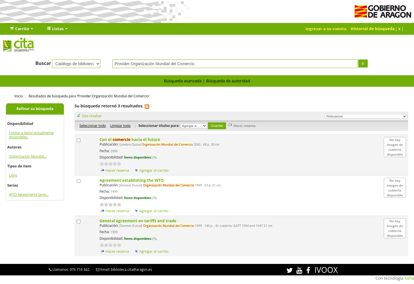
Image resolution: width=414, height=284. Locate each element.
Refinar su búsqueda (34, 108)
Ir (363, 63)
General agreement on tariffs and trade (138, 220)
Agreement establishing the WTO (132, 180)
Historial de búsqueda (373, 28)
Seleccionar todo (92, 125)
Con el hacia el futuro (130, 139)
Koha (409, 278)
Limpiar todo (120, 125)
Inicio (18, 96)
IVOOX (326, 269)
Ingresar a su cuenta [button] (326, 28)
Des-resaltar (91, 115)
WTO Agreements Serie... (29, 194)
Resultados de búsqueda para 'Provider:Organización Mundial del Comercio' (88, 96)
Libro (13, 175)
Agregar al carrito (153, 170)
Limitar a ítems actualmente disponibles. (31, 135)
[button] (21, 28)
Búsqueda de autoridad (228, 81)
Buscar (43, 63)
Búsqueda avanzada (183, 81)
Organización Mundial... (28, 156)
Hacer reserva (117, 170)
